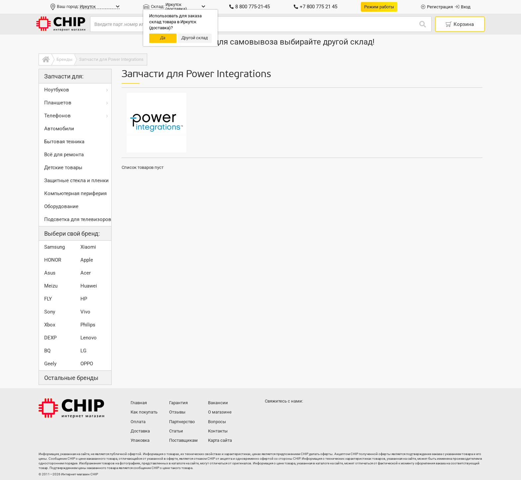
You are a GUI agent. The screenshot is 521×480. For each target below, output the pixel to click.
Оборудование (61, 206)
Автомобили (59, 129)
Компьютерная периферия (75, 193)
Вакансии (218, 402)
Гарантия (178, 402)
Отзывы (177, 412)
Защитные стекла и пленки (76, 180)
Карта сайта (220, 440)
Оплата (138, 421)
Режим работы (379, 6)
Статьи (176, 430)
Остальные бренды (71, 377)
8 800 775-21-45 (249, 7)
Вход (462, 6)
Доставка (140, 430)
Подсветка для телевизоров (77, 219)
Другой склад (194, 37)
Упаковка (140, 440)
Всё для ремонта (64, 155)
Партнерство (182, 421)
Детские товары (63, 168)
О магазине (220, 412)
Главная (139, 402)
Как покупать (144, 412)
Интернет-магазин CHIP (71, 408)
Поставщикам (183, 440)
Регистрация (437, 6)
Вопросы (217, 421)
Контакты (218, 430)
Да (162, 37)
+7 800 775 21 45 (315, 7)
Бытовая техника (64, 142)
